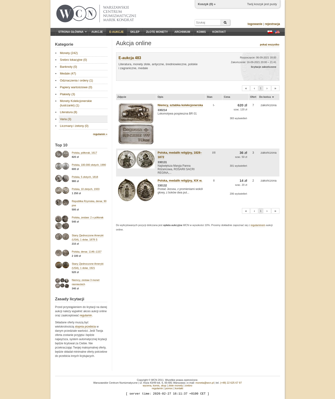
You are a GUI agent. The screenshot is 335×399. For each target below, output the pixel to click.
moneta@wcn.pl (204, 382)
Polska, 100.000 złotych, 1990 (89, 164)
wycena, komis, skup (154, 385)
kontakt (179, 388)
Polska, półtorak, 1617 (84, 152)
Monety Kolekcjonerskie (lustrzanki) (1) (76, 103)
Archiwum (182, 32)
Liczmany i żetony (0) (74, 126)
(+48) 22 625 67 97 (231, 382)
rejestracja (272, 24)
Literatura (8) (68, 112)
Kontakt (219, 32)
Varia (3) (65, 119)
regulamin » (100, 134)
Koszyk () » (207, 4)
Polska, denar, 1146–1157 (87, 251)
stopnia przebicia (85, 326)
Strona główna (72, 32)
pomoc (169, 388)
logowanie (255, 24)
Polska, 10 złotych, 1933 (86, 189)
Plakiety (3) (67, 94)
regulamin (86, 315)
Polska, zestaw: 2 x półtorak (88, 217)
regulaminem (258, 225)
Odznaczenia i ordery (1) (76, 80)
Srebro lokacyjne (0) (73, 59)
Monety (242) (69, 53)
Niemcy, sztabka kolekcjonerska (180, 105)
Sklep (134, 32)
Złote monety (157, 32)
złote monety (175, 385)
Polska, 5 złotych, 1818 (85, 177)
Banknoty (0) (68, 66)
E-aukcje (116, 32)
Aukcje (97, 32)
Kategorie (64, 44)
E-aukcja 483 (130, 58)
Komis (201, 32)
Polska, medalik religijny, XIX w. (180, 180)
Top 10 (61, 145)
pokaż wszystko (269, 44)
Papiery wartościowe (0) (76, 87)
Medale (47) (68, 73)
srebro (188, 385)
